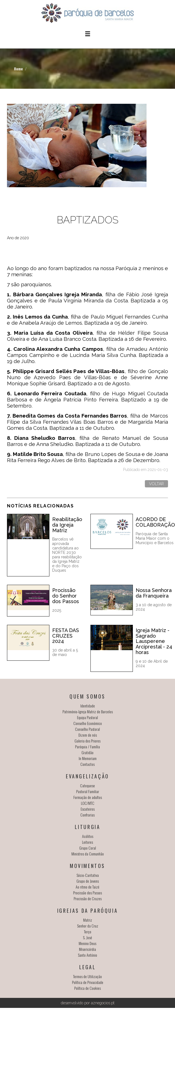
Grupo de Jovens (87, 881)
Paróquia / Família (87, 746)
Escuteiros (88, 809)
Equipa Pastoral (87, 717)
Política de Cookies (87, 988)
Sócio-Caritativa (87, 875)
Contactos (87, 764)
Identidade (87, 706)
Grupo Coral (87, 848)
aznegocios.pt (102, 1003)
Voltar (156, 484)
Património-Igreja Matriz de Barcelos (88, 711)
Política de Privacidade (87, 982)
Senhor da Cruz (87, 926)
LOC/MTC (87, 803)
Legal (87, 967)
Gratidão (87, 752)
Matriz (87, 920)
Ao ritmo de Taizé (87, 887)
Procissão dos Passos (87, 893)
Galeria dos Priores (87, 741)
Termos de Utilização (87, 976)
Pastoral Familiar (87, 791)
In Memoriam (88, 758)
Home (18, 68)
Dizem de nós (87, 735)
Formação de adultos (87, 797)
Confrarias (87, 815)
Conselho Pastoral (87, 729)
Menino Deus (87, 943)
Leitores (87, 842)
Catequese (87, 785)
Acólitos (87, 836)
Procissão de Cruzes (88, 898)
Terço (87, 931)
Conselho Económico (87, 723)
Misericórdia (87, 949)
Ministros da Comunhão (87, 854)
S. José (87, 937)
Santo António (87, 955)
